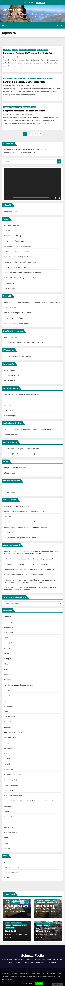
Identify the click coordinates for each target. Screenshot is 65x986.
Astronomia (8, 632)
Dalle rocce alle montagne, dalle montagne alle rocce (25, 511)
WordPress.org (9, 878)
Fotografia (8, 722)
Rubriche (7, 806)
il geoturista (8, 410)
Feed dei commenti (11, 873)
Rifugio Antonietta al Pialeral (15, 468)
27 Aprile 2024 (12, 934)
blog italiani (8, 400)
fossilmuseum (9, 370)
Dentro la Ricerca (10, 669)
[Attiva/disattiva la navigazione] (62, 25)
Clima (6, 664)
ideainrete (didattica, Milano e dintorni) (19, 454)
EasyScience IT (10, 690)
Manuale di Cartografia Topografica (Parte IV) (27, 53)
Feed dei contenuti (11, 867)
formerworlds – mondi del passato (17, 246)
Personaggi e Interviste (13, 796)
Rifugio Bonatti (9, 473)
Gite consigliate (10, 748)
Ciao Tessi (8, 517)
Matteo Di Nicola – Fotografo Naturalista (20, 262)
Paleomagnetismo (11, 785)
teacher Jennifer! (10, 435)
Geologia (25, 78)
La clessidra (8, 532)
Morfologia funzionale (12, 774)
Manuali (33, 49)
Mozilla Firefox (9, 492)
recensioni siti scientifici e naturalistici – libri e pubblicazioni (28, 801)
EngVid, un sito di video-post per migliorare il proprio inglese (28, 429)
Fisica (6, 711)
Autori (6, 638)
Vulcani (6, 843)
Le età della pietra (11, 307)
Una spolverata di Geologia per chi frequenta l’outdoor (25, 527)
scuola (6, 811)
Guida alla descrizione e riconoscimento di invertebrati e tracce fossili (32, 302)
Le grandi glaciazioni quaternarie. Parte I (24, 110)
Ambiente (7, 616)
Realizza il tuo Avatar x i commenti (17, 356)
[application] (32, 184)
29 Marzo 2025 (43, 912)
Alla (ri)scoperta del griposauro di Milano (20, 538)
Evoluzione (7, 78)
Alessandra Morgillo (11, 225)
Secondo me (42, 78)
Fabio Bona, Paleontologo (14, 241)
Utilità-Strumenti (42, 49)
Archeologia (8, 627)
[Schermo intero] (59, 198)
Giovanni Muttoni (10, 337)
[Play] (6, 198)
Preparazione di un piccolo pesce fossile (37, 559)
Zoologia (7, 848)
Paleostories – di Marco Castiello (17, 267)
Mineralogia (8, 769)
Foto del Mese (9, 717)
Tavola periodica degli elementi (16, 323)
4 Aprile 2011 (10, 114)
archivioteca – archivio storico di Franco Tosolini (23, 395)
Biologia (7, 648)
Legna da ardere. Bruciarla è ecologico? (19, 522)
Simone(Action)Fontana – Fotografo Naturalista (22, 273)
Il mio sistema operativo (13, 487)
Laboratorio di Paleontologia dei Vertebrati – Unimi (24, 342)
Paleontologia (9, 790)
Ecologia (7, 695)
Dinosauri (7, 674)
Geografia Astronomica (13, 732)
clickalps (7, 230)
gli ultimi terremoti (11, 375)
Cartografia (7, 49)
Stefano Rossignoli (25, 57)
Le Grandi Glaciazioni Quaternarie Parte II (25, 82)
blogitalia (7, 405)
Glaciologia (33, 78)
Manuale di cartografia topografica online (20, 313)
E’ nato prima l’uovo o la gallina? (17, 506)
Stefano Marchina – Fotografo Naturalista (20, 278)
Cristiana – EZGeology (12, 236)
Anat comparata (10, 622)
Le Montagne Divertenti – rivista (16, 251)
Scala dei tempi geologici (14, 318)
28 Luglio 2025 (12, 912)
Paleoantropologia (11, 780)
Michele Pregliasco (11, 416)
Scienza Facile (11, 10)
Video (6, 838)
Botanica (7, 653)
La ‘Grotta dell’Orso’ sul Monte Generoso (37, 569)
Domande (15, 49)
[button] (54, 25)
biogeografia (8, 643)
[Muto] (56, 198)
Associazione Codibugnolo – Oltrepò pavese (21, 449)
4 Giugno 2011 (10, 57)
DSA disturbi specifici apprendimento (19, 685)
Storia (49, 78)
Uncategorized (9, 827)
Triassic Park (9, 283)
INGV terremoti (10, 381)
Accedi (6, 862)
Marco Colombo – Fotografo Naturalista (19, 257)
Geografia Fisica (24, 49)
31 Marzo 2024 (43, 934)
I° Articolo (8, 759)
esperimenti (8, 701)
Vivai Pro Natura (10, 288)
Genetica (7, 727)
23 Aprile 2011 (10, 85)
